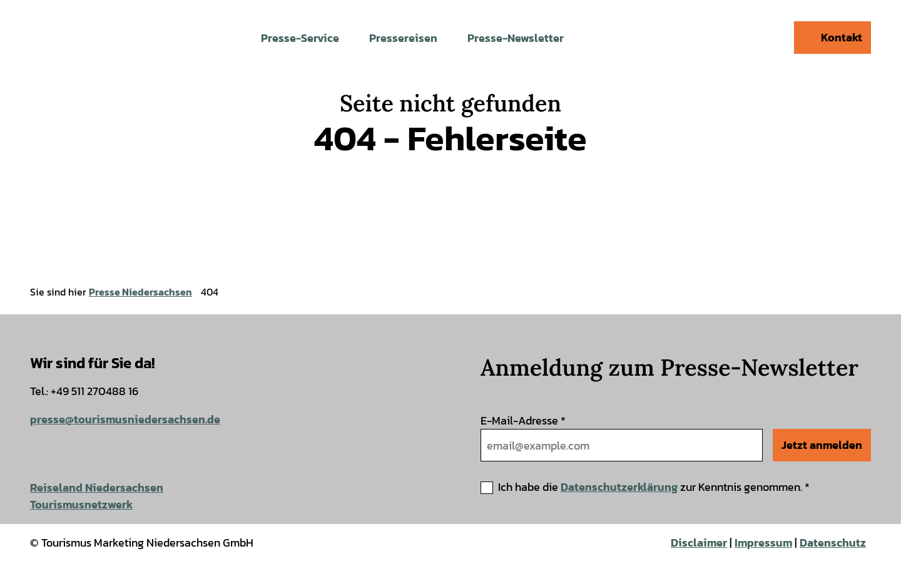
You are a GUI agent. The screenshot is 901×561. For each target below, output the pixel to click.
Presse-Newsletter (515, 37)
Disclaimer (699, 542)
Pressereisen (403, 37)
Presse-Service (300, 37)
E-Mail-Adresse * (523, 420)
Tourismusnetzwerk (81, 504)
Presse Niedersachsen (140, 291)
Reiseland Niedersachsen (96, 487)
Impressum (763, 542)
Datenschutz (833, 542)
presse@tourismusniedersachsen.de (125, 419)
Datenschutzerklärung (619, 486)
